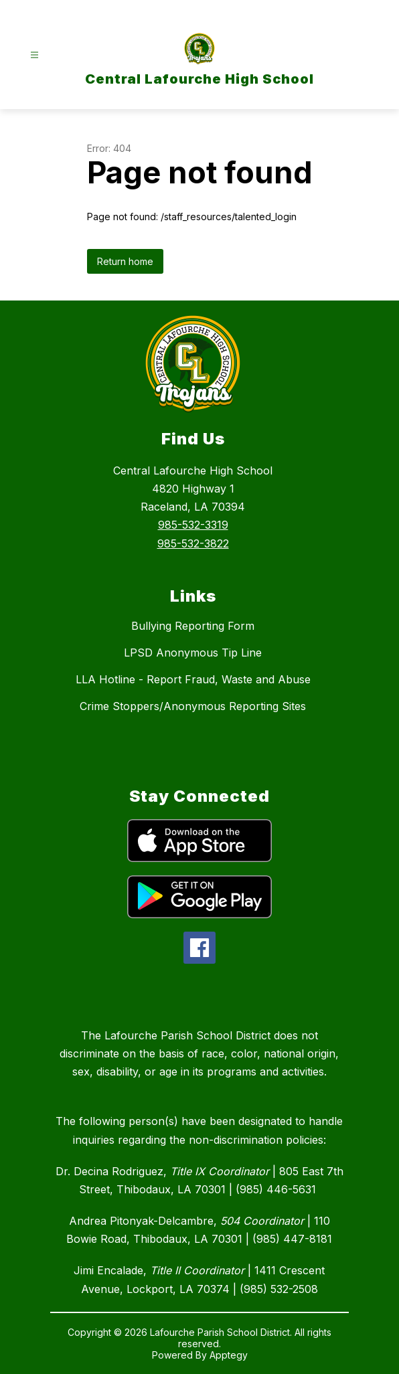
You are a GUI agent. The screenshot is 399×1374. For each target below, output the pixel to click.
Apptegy (229, 1355)
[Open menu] (34, 55)
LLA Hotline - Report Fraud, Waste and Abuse (193, 679)
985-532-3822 (193, 543)
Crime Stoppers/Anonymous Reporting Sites (193, 706)
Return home (125, 261)
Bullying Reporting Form (192, 625)
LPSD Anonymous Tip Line (193, 652)
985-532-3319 (193, 524)
